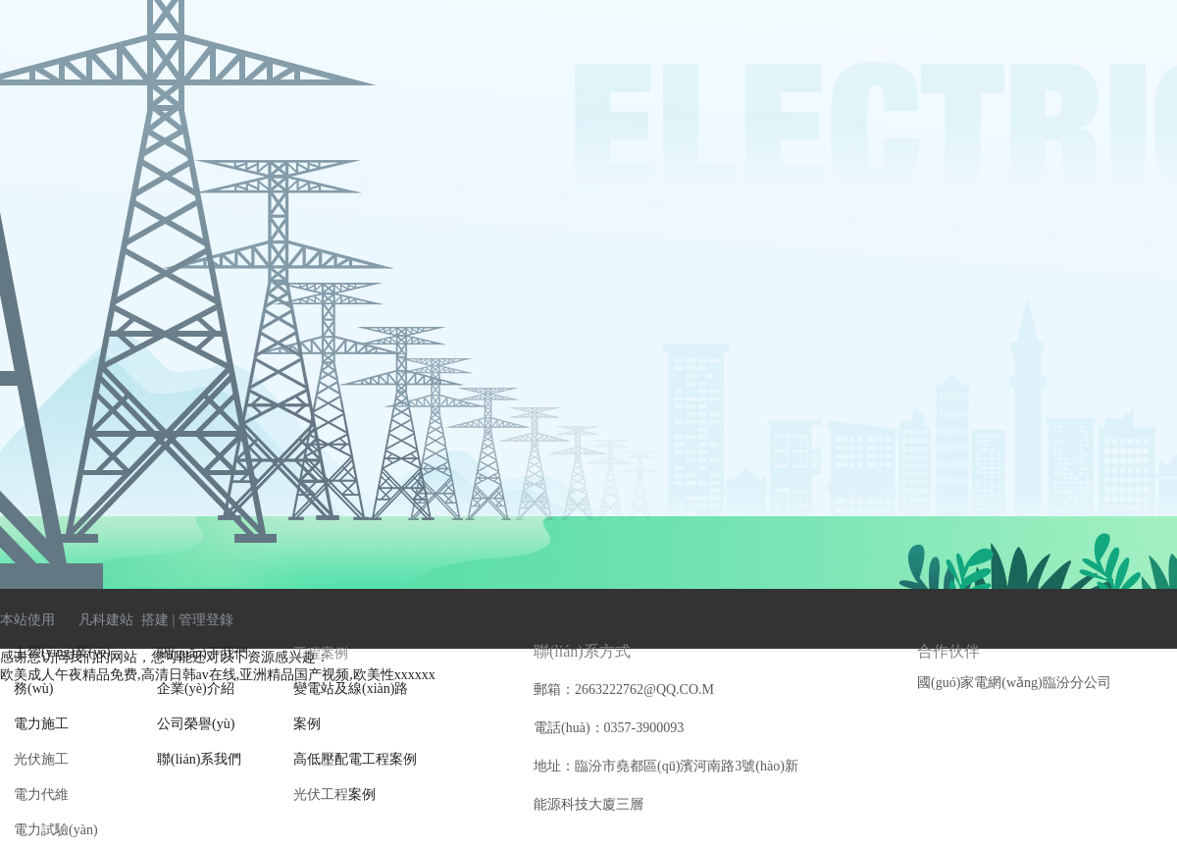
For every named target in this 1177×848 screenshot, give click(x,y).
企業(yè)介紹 (195, 688)
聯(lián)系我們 (199, 759)
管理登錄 (206, 619)
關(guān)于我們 (202, 653)
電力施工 (41, 723)
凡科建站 (94, 619)
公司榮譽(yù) (195, 723)
